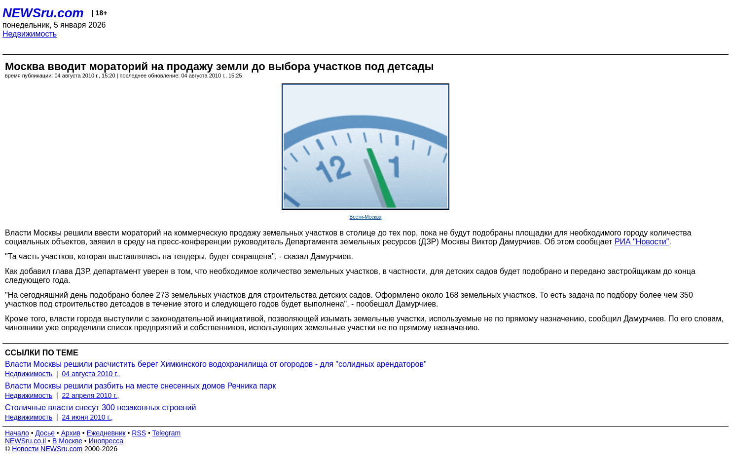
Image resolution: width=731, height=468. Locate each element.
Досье (45, 433)
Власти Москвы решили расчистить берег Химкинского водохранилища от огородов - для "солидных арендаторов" (216, 364)
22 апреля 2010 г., (90, 395)
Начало (17, 433)
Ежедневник (106, 433)
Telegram (166, 433)
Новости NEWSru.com (47, 449)
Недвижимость (29, 34)
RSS (139, 433)
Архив (70, 433)
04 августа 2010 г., (91, 374)
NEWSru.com (43, 12)
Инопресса (106, 441)
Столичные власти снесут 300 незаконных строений (100, 407)
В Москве (67, 441)
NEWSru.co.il (25, 441)
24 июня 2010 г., (87, 417)
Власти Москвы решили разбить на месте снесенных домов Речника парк (140, 386)
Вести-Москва (366, 217)
